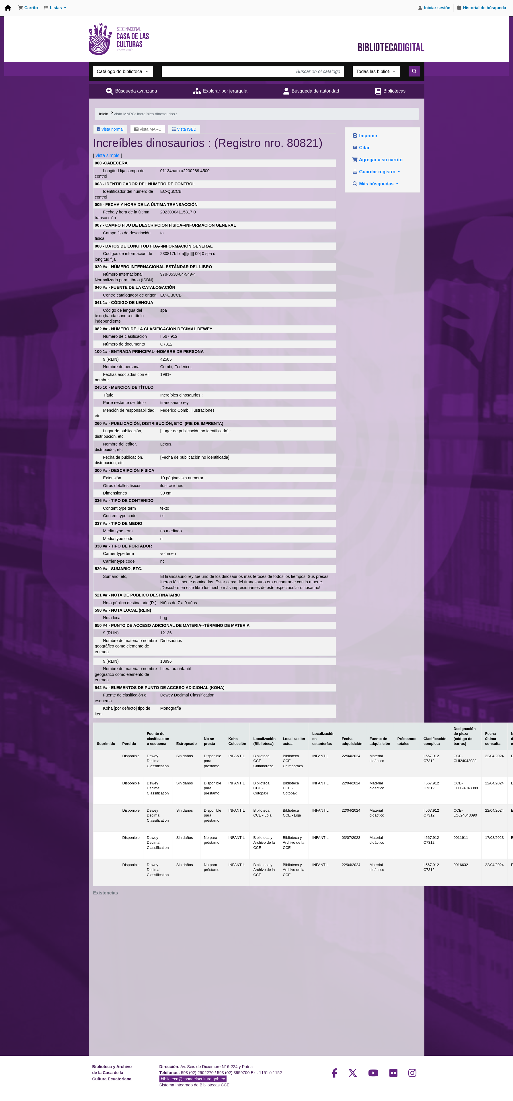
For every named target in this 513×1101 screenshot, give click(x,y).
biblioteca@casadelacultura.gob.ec (193, 1079)
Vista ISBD (184, 129)
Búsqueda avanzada (136, 91)
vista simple (107, 155)
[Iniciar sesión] (434, 8)
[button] (28, 8)
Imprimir (364, 135)
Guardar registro (374, 171)
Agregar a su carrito (377, 159)
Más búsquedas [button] (373, 183)
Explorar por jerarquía (225, 91)
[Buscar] (414, 71)
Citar (361, 147)
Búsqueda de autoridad (315, 91)
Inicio (103, 114)
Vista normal (110, 129)
